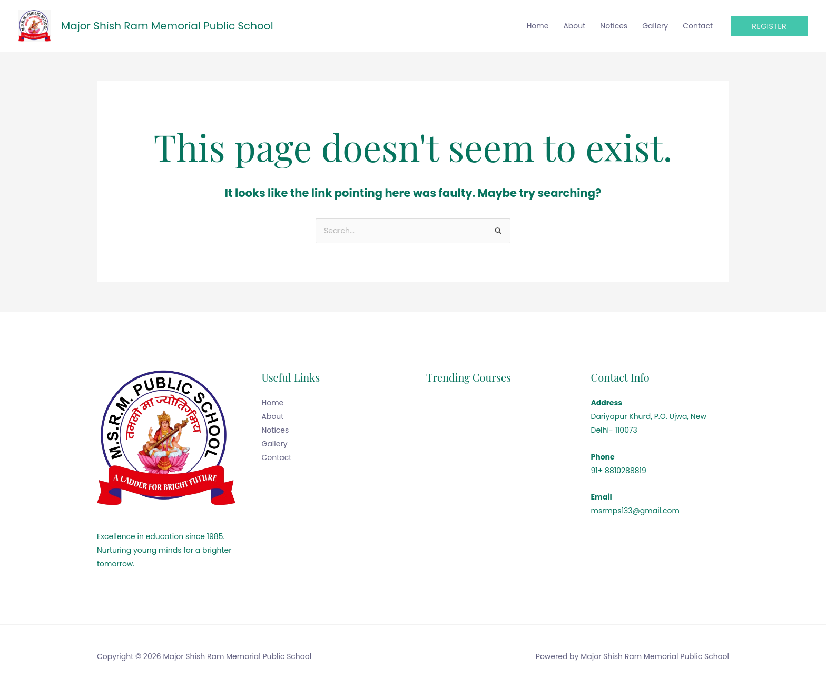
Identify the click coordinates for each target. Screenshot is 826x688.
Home (538, 26)
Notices (613, 26)
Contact (698, 26)
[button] (769, 26)
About (574, 26)
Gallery (655, 26)
